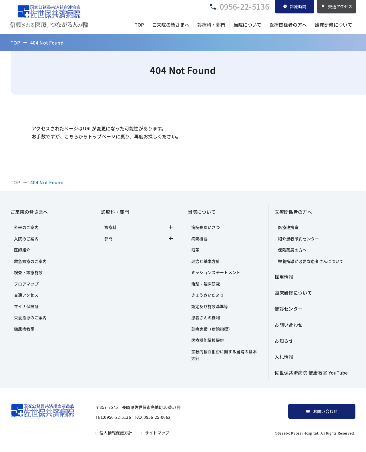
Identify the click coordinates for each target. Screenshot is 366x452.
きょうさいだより (207, 295)
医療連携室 (288, 227)
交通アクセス (340, 6)
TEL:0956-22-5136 (113, 417)
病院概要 (199, 238)
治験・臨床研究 (205, 284)
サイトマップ (157, 432)
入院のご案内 (26, 238)
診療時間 (298, 6)
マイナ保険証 (26, 306)
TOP (139, 24)
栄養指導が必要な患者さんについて (310, 261)
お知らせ (283, 340)
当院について (248, 24)
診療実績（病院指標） (211, 329)
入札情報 (283, 356)
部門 (138, 238)
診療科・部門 (211, 24)
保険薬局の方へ (292, 250)
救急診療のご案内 (30, 261)
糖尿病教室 (24, 329)
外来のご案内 (26, 227)
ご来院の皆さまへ (171, 24)
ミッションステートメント (215, 272)
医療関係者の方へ (288, 24)
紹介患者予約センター (298, 238)
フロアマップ (26, 284)
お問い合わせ (288, 324)
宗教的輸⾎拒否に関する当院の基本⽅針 (224, 355)
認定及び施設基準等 (209, 306)
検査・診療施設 (28, 272)
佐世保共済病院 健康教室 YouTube (311, 372)
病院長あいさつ (205, 227)
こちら (71, 136)
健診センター (288, 308)
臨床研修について (333, 24)
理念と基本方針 (205, 261)
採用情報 (283, 276)
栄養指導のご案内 (30, 317)
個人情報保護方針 (116, 432)
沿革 (195, 250)
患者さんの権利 (205, 317)
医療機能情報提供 (207, 340)
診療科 (138, 227)
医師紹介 (22, 250)
